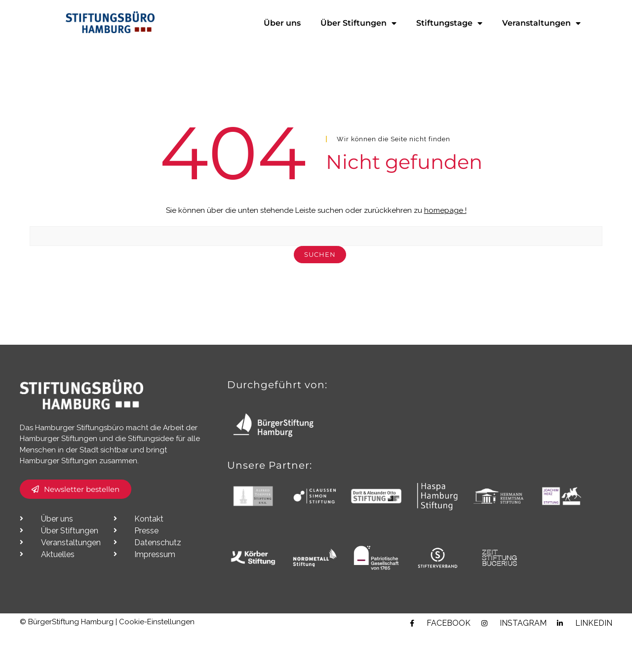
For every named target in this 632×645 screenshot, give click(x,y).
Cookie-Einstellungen (157, 634)
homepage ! (445, 222)
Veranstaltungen (541, 23)
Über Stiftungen (358, 23)
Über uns (282, 23)
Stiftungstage (449, 23)
